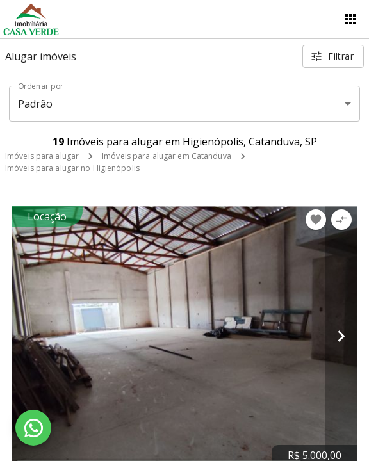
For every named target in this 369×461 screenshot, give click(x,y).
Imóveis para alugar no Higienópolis (72, 168)
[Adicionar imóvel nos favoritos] (316, 219)
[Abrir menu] (350, 19)
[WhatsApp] (33, 428)
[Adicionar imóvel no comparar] (341, 219)
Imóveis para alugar (42, 155)
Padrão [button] (35, 104)
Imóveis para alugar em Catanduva (166, 155)
